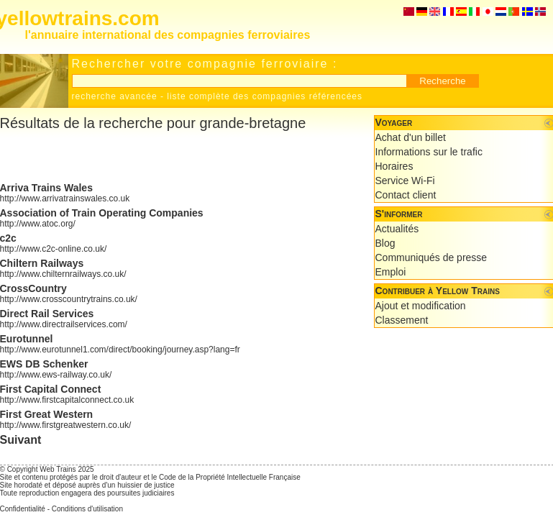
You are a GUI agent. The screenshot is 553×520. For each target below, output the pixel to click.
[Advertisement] (279, 455)
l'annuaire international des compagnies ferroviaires (168, 35)
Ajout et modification (420, 305)
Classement (402, 320)
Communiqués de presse (431, 257)
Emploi (390, 272)
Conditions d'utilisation (87, 509)
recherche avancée (114, 96)
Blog (385, 243)
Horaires (394, 166)
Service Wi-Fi (405, 180)
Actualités (397, 228)
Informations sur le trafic (429, 152)
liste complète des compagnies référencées (264, 96)
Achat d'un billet (410, 137)
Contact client (406, 195)
